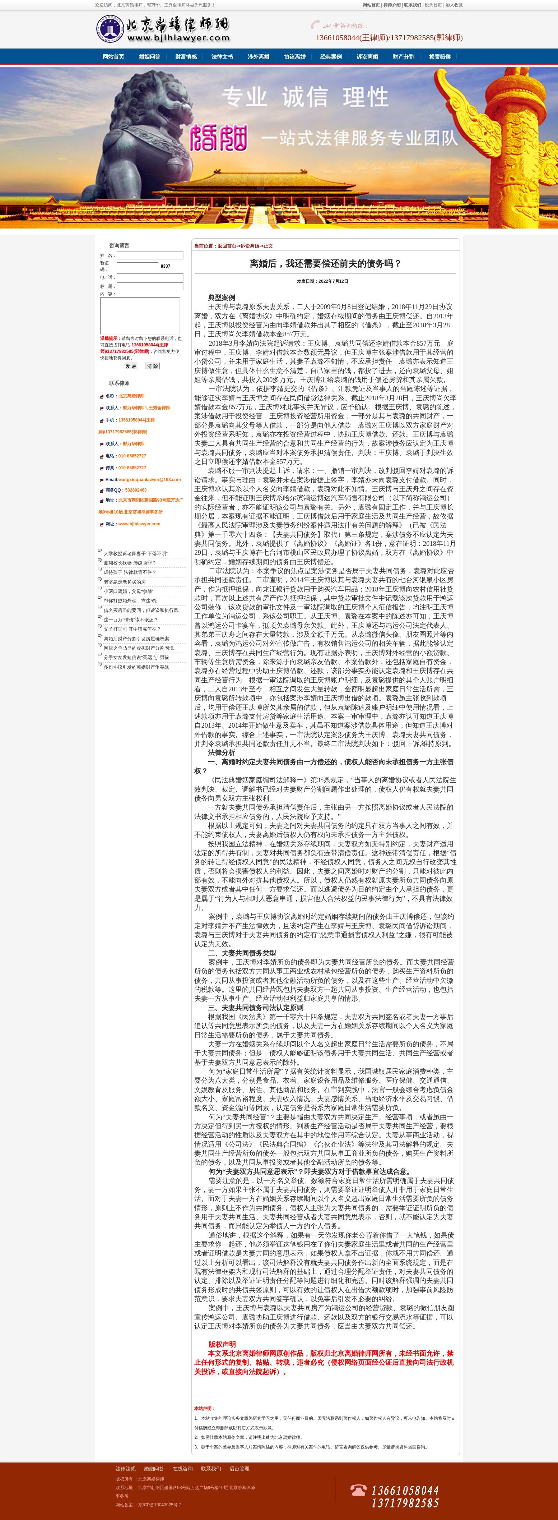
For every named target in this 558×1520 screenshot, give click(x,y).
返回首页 (227, 246)
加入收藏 (454, 5)
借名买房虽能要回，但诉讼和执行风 (141, 610)
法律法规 (126, 1468)
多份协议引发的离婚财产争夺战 (136, 667)
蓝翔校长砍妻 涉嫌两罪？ (130, 563)
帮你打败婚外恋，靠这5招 (131, 600)
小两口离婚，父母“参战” (129, 591)
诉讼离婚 (250, 246)
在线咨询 (183, 1468)
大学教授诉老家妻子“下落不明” (136, 553)
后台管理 (239, 1468)
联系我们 (211, 1468)
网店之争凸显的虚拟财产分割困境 (139, 648)
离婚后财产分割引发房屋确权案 (136, 638)
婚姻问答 (154, 1468)
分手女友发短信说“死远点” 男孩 (136, 657)
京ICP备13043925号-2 (159, 1504)
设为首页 (433, 5)
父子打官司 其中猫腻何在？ (132, 629)
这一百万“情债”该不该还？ (131, 619)
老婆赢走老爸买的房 (125, 582)
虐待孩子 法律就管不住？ (130, 572)
